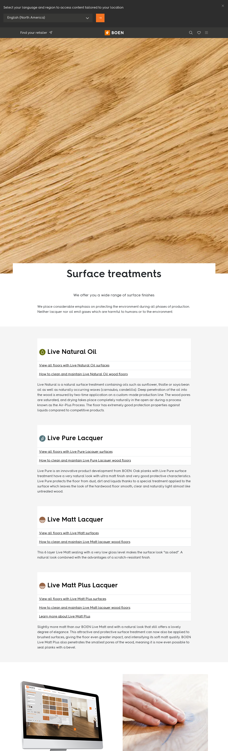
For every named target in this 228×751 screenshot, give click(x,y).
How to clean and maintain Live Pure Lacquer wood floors (85, 460)
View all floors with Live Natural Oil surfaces (74, 365)
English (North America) (26, 17)
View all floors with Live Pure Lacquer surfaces (76, 452)
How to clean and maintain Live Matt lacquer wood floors (84, 542)
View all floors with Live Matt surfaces (69, 533)
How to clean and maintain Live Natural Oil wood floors (83, 374)
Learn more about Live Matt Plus (64, 616)
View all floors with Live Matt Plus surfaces (72, 599)
